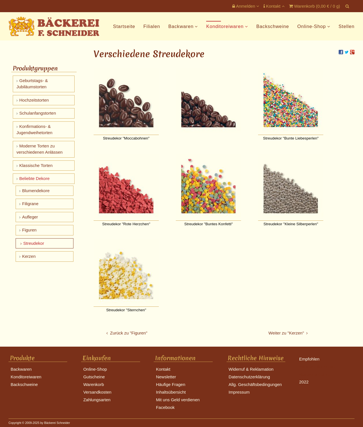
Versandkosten (97, 392)
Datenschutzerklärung (249, 376)
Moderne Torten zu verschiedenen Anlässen (39, 149)
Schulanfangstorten (37, 113)
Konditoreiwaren (225, 26)
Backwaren (180, 26)
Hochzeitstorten (34, 100)
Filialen (151, 26)
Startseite (124, 26)
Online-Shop (311, 26)
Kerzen (29, 256)
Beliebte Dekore (34, 178)
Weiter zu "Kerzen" (286, 333)
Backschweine (272, 26)
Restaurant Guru (315, 374)
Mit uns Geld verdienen (178, 399)
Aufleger (30, 216)
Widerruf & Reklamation (251, 369)
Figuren (29, 230)
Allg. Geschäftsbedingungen (255, 384)
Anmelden (243, 6)
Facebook (165, 407)
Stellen (346, 26)
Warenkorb (93, 384)
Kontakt (272, 6)
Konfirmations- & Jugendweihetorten (34, 129)
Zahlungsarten (97, 399)
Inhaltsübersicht (171, 392)
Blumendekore (36, 190)
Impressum (239, 392)
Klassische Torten (35, 165)
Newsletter (166, 376)
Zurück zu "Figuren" (128, 333)
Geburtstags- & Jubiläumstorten (32, 83)
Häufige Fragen (170, 384)
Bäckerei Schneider (317, 366)
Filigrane (30, 203)
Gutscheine (94, 376)
